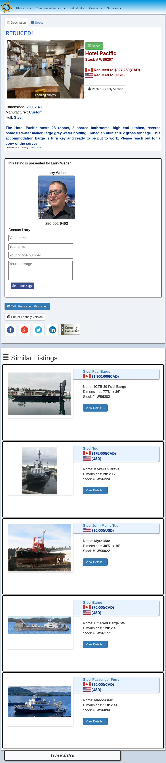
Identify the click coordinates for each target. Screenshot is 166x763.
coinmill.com (35, 147)
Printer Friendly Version (105, 89)
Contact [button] (95, 8)
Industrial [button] (77, 8)
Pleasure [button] (23, 8)
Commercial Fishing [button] (50, 8)
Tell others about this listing (27, 306)
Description (16, 22)
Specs (37, 22)
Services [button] (114, 8)
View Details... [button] (95, 408)
